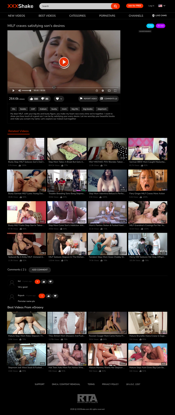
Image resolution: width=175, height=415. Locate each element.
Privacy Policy (110, 384)
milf (33, 109)
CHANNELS (136, 16)
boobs (23, 109)
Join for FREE (134, 5)
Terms (91, 384)
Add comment (40, 269)
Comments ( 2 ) (16, 269)
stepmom (102, 109)
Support (40, 384)
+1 (44, 281)
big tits (75, 109)
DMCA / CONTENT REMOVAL (66, 384)
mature (43, 109)
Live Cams (159, 15)
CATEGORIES (77, 16)
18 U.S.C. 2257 (133, 384)
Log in (151, 5)
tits (13, 109)
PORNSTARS (107, 16)
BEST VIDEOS (47, 16)
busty (54, 109)
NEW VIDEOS (16, 16)
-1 (50, 281)
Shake (20, 6)
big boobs (87, 109)
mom (64, 109)
